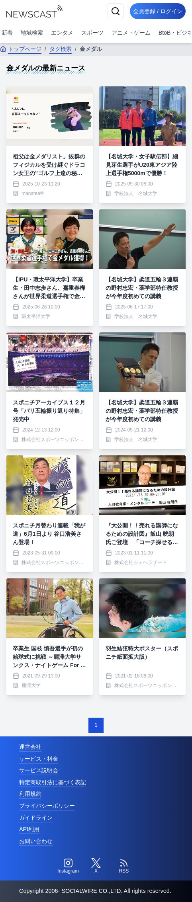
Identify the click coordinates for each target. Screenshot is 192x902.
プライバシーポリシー (47, 805)
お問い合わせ (36, 841)
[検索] (115, 11)
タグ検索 (60, 49)
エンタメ (62, 32)
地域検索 (32, 32)
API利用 (29, 829)
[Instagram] (68, 866)
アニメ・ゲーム (131, 32)
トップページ (20, 49)
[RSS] (124, 866)
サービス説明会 (38, 770)
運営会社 (30, 747)
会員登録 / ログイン (157, 11)
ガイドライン (36, 817)
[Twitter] (96, 866)
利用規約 (30, 794)
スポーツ (92, 32)
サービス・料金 (38, 759)
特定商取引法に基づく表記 (52, 782)
